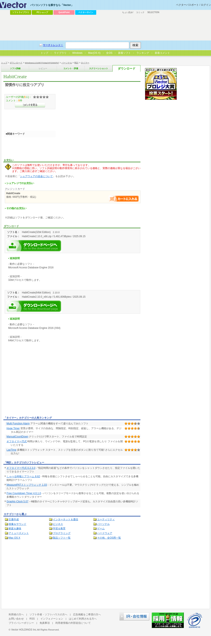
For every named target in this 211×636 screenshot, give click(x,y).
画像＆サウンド (17, 524)
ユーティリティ (106, 519)
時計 (76, 63)
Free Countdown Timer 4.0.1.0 (24, 493)
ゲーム (101, 528)
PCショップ (42, 12)
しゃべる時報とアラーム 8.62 (23, 476)
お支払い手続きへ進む (123, 198)
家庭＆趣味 (15, 528)
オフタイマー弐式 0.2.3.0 (21, 468)
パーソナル (66, 63)
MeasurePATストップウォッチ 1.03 (27, 484)
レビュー (43, 68)
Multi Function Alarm (18, 423)
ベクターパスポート (187, 4)
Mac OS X (14, 537)
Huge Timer (13, 428)
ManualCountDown (17, 436)
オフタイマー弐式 (17, 441)
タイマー (85, 63)
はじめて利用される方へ (83, 618)
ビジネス (58, 524)
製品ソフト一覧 (62, 537)
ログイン (206, 4)
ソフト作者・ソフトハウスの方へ (48, 614)
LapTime (11, 449)
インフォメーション (51, 618)
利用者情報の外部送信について (73, 622)
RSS (32, 618)
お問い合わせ (16, 618)
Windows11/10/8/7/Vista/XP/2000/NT (42, 63)
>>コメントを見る (30, 105)
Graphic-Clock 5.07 (17, 501)
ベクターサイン (85, 12)
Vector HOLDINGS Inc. (24, 629)
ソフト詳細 (15, 68)
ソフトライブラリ (20, 12)
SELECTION (153, 12)
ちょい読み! (127, 12)
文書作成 (14, 519)
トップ (4, 63)
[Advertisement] (38, 383)
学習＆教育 (59, 528)
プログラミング (62, 533)
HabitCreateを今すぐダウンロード (34, 245)
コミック (140, 12)
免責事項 (45, 622)
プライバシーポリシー (21, 622)
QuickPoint (64, 12)
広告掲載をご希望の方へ (87, 614)
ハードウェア (104, 533)
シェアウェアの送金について (36, 176)
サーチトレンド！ (53, 45)
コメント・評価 (70, 68)
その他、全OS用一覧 (109, 537)
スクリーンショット (98, 68)
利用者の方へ (16, 614)
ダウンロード (16, 63)
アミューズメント (19, 533)
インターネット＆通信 (65, 519)
